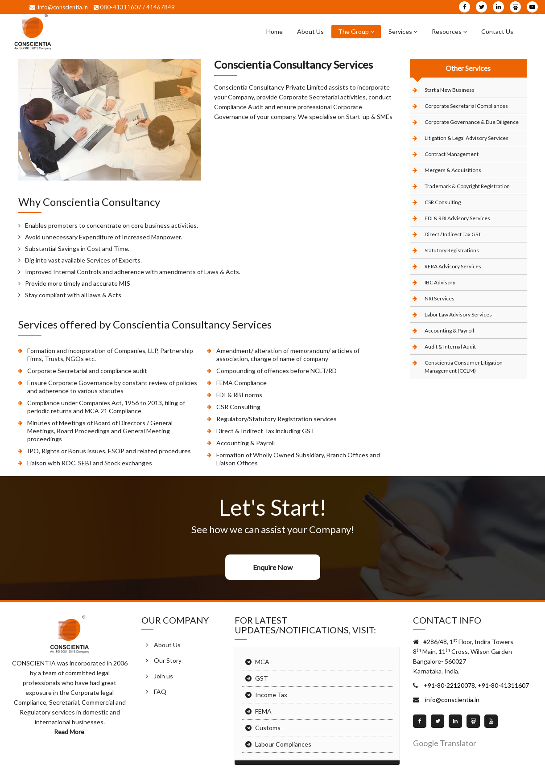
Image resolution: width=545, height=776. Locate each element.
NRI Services (439, 298)
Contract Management (452, 154)
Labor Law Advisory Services (458, 314)
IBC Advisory (440, 282)
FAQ (160, 691)
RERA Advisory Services (453, 266)
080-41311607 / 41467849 (134, 7)
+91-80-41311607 (502, 685)
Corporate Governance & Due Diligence (472, 122)
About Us (310, 31)
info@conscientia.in (58, 7)
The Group (356, 31)
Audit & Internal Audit (450, 346)
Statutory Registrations (452, 250)
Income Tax (271, 694)
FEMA (263, 711)
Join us (163, 676)
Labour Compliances (283, 744)
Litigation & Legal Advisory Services (466, 138)
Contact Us (497, 31)
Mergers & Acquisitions (453, 170)
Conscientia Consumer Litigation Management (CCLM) (464, 366)
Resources (449, 31)
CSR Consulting (443, 202)
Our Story (168, 660)
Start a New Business (450, 89)
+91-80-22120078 (448, 685)
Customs (268, 727)
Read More (70, 731)
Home (274, 31)
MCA (262, 661)
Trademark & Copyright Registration (467, 186)
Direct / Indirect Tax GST (453, 234)
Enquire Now (273, 567)
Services (402, 31)
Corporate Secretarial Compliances (466, 106)
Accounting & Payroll (449, 330)
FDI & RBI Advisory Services (457, 218)
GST (261, 678)
